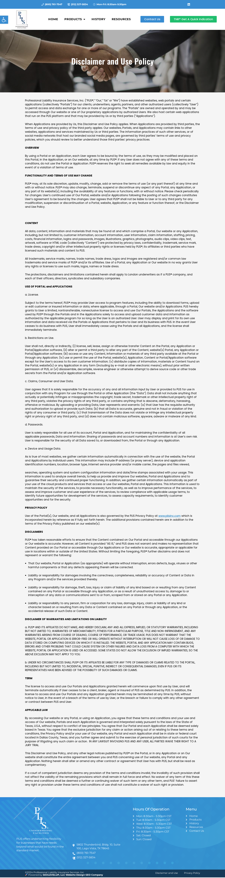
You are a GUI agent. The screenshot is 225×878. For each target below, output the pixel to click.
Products (74, 19)
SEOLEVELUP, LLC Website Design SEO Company (73, 875)
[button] (4, 20)
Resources (121, 19)
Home (53, 19)
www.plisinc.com (169, 516)
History (98, 19)
